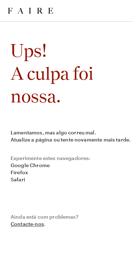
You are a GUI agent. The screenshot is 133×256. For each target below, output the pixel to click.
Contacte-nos (27, 224)
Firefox (19, 172)
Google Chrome (30, 165)
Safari (18, 179)
